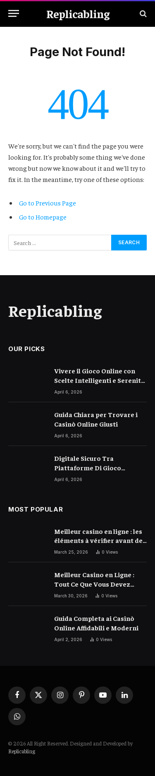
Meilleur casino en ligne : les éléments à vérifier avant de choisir (98, 540)
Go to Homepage (43, 216)
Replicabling (21, 751)
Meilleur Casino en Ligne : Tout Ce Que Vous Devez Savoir (94, 583)
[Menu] (13, 13)
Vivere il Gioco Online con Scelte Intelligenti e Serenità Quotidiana (99, 380)
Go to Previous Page (47, 202)
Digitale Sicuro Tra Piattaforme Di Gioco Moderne (87, 467)
